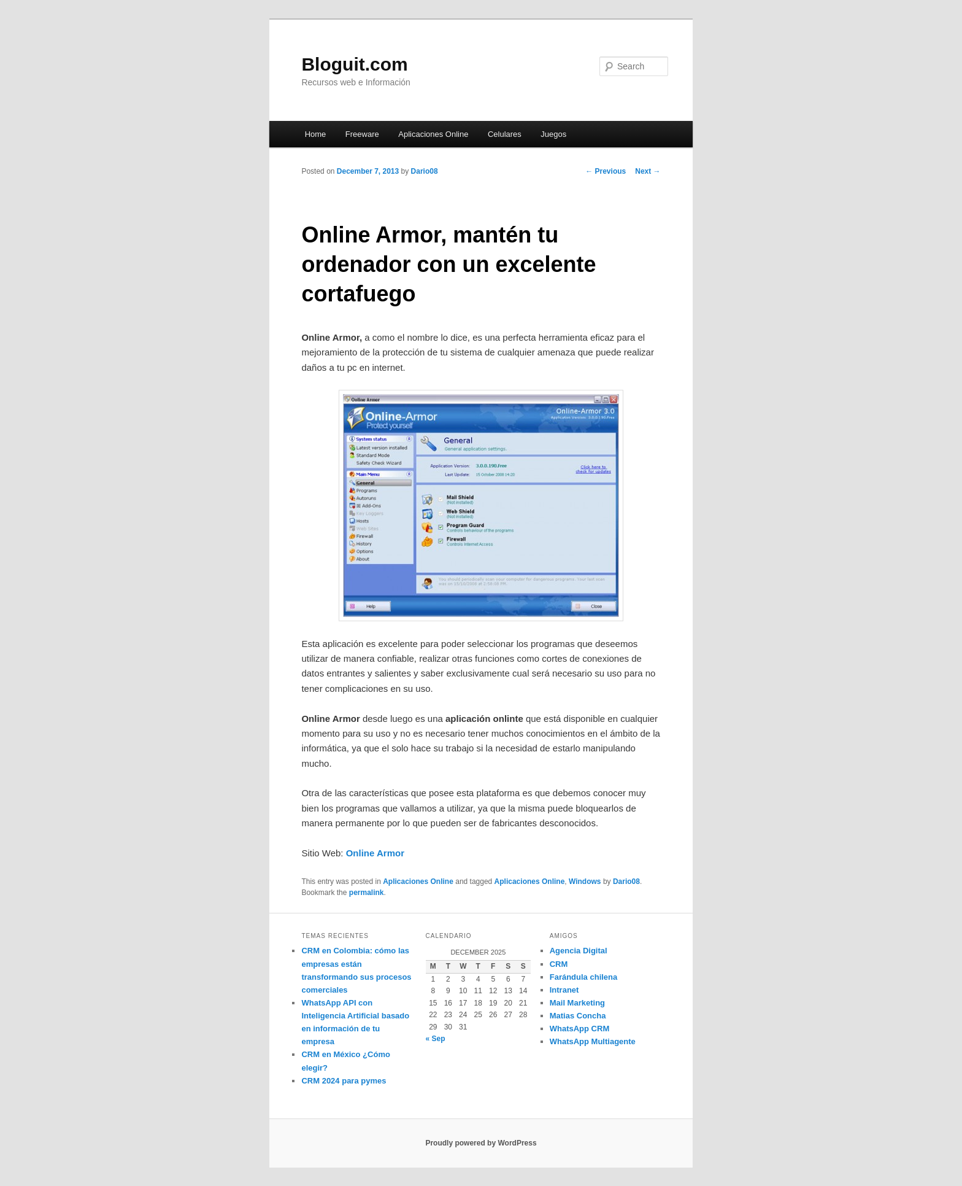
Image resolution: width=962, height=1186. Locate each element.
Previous (605, 171)
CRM (559, 964)
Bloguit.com (354, 64)
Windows (585, 881)
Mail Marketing (577, 1002)
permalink (366, 892)
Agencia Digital (578, 950)
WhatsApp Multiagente (593, 1041)
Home (315, 134)
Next (647, 171)
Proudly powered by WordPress (480, 1143)
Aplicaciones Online (433, 134)
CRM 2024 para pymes (343, 1080)
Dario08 (424, 171)
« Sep (435, 1038)
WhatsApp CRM (580, 1028)
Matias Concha (578, 1015)
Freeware (362, 134)
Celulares (504, 134)
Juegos (553, 134)
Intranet (564, 989)
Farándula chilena (584, 977)
